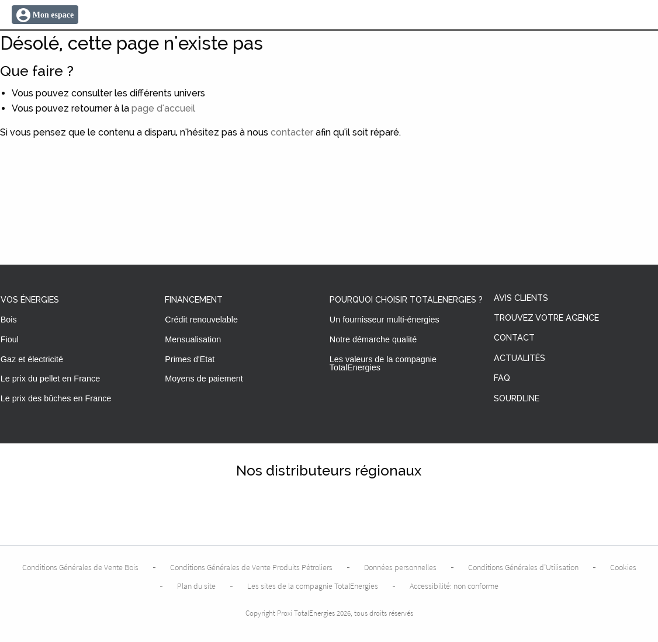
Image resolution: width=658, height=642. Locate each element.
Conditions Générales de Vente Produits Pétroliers (251, 567)
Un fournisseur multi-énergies (384, 319)
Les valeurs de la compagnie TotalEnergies (383, 363)
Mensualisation (193, 339)
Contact (514, 338)
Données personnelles (400, 567)
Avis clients (521, 298)
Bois (9, 319)
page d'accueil (163, 108)
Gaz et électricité (32, 359)
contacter (292, 132)
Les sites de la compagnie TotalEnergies (312, 586)
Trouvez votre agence (546, 318)
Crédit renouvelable (201, 319)
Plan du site (196, 586)
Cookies (623, 567)
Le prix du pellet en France (50, 378)
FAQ (502, 378)
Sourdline (516, 398)
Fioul (10, 339)
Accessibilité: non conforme (454, 586)
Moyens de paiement (204, 378)
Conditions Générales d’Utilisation (523, 567)
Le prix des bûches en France (56, 398)
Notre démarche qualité (373, 339)
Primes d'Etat (189, 359)
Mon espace (53, 15)
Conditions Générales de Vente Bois (80, 567)
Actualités (519, 358)
